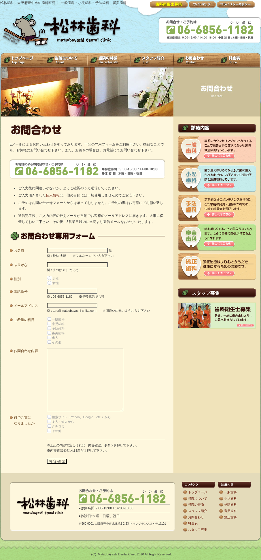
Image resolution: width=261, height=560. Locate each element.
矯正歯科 (230, 517)
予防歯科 (58, 328)
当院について (197, 498)
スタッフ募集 (197, 529)
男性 (55, 278)
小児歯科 (58, 324)
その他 (56, 342)
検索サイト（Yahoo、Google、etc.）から (81, 417)
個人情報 (53, 195)
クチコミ (58, 426)
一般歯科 (58, 319)
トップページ (197, 492)
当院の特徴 (196, 504)
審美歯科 (58, 333)
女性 (55, 283)
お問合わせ (196, 517)
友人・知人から (63, 421)
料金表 (193, 523)
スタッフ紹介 (197, 511)
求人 (55, 337)
